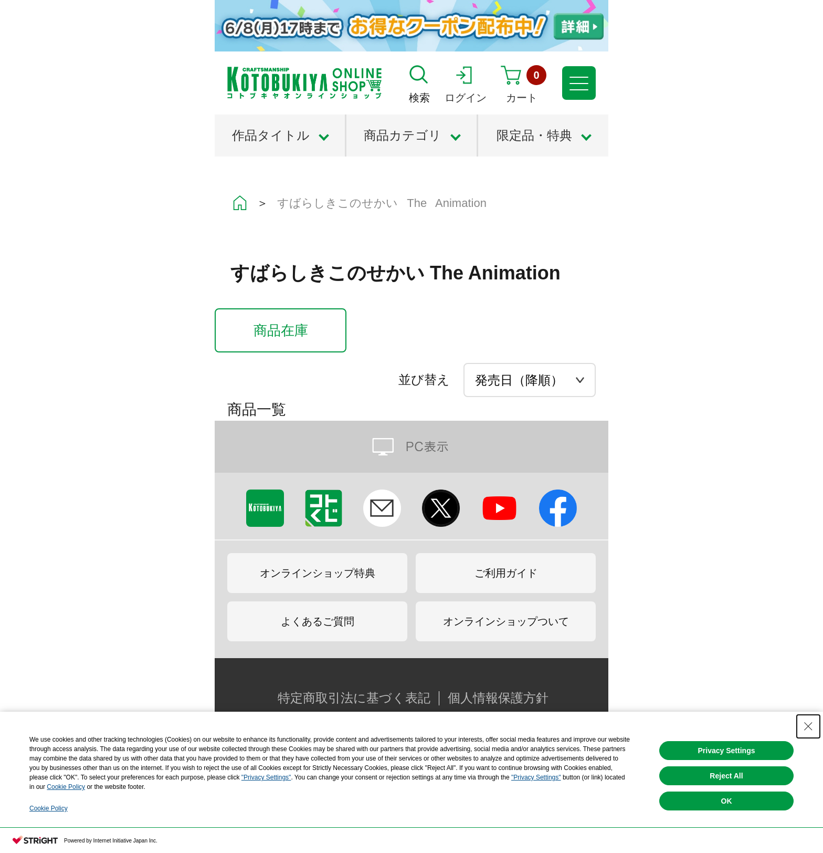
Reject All (726, 776)
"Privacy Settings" (266, 777)
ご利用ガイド (505, 573)
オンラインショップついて (506, 621)
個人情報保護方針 (498, 698)
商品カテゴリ (402, 135)
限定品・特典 (534, 135)
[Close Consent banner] (808, 726)
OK (726, 801)
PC (411, 447)
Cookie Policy (66, 786)
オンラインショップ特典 (317, 573)
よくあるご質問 (317, 621)
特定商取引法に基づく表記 (354, 698)
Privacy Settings (726, 750)
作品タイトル (271, 135)
